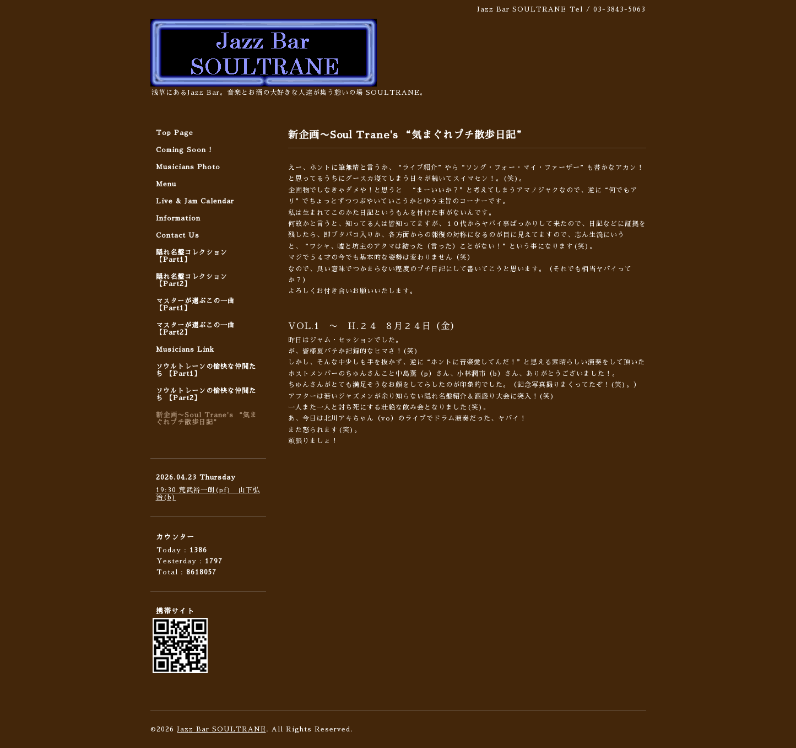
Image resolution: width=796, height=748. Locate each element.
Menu (166, 184)
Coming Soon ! (184, 150)
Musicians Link (185, 349)
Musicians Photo (188, 167)
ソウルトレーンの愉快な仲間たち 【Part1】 (206, 370)
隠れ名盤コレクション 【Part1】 (192, 256)
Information (178, 218)
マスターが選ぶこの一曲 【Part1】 (195, 304)
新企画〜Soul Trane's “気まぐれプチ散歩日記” (206, 419)
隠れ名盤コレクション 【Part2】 (192, 280)
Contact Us (177, 235)
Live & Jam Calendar (195, 201)
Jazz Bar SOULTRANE (221, 729)
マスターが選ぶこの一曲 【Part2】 (195, 329)
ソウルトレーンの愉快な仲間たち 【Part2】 (206, 394)
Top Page (174, 133)
